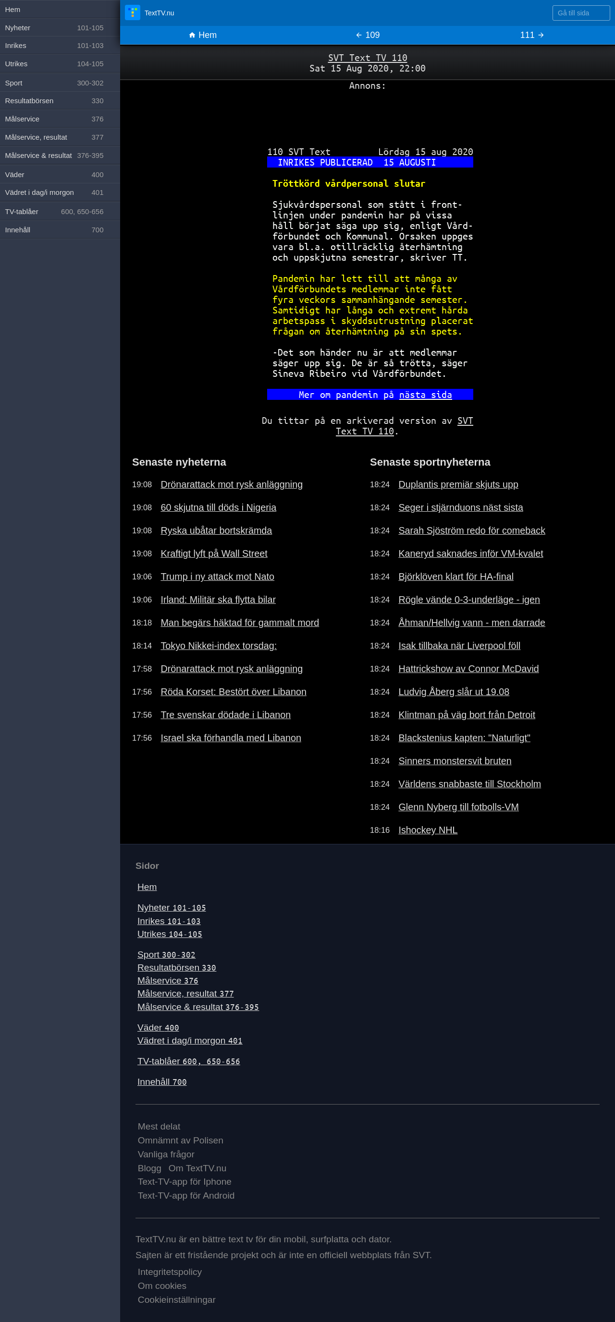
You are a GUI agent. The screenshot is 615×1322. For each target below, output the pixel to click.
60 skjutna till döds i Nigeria (218, 507)
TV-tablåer (188, 1061)
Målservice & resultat (198, 1007)
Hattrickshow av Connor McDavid (468, 668)
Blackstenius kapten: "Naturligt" (464, 738)
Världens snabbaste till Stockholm (469, 784)
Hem (202, 35)
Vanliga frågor (166, 1154)
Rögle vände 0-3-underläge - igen (469, 599)
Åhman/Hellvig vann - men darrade (471, 622)
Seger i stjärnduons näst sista (460, 507)
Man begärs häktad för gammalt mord (239, 622)
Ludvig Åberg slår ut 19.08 (453, 691)
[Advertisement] (367, 115)
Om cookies (162, 1286)
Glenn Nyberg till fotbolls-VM (458, 807)
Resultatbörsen (176, 967)
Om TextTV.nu (198, 1168)
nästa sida (425, 394)
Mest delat (159, 1126)
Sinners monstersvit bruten (454, 761)
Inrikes (169, 921)
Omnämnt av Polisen (180, 1140)
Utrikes (169, 934)
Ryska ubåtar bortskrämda (216, 530)
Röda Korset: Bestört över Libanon (233, 691)
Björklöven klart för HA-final (456, 576)
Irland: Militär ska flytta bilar (218, 599)
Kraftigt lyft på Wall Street (213, 553)
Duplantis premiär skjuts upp (458, 484)
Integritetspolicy (170, 1272)
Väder (158, 1027)
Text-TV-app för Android (186, 1195)
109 (367, 35)
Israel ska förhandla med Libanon (230, 738)
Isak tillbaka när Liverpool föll (459, 645)
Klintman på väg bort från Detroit (466, 714)
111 (532, 35)
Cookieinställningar (177, 1300)
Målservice (167, 980)
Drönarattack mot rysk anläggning (231, 484)
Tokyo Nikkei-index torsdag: (218, 645)
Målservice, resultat (185, 993)
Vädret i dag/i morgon (190, 1040)
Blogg (149, 1168)
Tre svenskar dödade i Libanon (225, 714)
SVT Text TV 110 (367, 57)
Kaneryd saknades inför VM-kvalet (470, 553)
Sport (166, 954)
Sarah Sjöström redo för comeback (471, 530)
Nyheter (171, 907)
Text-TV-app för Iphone (185, 1182)
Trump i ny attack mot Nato (217, 576)
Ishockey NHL (427, 830)
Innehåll (162, 1082)
